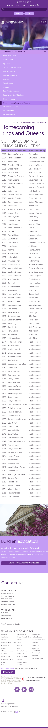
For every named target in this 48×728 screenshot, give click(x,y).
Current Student (7, 596)
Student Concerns (10, 107)
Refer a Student (22, 656)
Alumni (3, 648)
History (19, 640)
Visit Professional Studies (10, 624)
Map (8, 5)
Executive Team (9, 56)
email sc (8, 672)
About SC (4, 634)
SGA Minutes (8, 111)
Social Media (21, 665)
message (16, 712)
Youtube (24, 689)
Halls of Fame (5, 665)
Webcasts (35, 655)
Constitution (8, 60)
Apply (19, 14)
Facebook (17, 689)
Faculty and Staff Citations (13, 95)
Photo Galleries (22, 651)
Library (19, 642)
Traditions (35, 642)
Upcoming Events (37, 653)
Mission (19, 645)
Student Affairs (9, 115)
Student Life (36, 634)
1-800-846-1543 (24, 2)
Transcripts (35, 645)
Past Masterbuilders (11, 91)
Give (29, 14)
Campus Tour (5, 656)
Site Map (4, 613)
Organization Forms (11, 75)
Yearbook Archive (37, 658)
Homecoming (9, 99)
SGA (18, 123)
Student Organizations (12, 67)
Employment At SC (7, 659)
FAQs (3, 662)
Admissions (5, 645)
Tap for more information (13, 52)
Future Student (7, 593)
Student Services (37, 637)
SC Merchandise (22, 662)
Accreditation (6, 616)
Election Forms (9, 71)
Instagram (31, 689)
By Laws (6, 63)
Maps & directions (25, 712)
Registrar (20, 659)
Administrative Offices (8, 642)
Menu (43, 22)
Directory (19, 5)
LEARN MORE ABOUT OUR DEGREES (24, 563)
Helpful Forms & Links (24, 637)
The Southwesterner (38, 640)
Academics (4, 637)
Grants (6, 79)
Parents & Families (8, 604)
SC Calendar (32, 5)
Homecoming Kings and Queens (16, 103)
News (18, 648)
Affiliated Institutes (7, 651)
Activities (11, 123)
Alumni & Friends (7, 602)
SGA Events (8, 83)
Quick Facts (20, 653)
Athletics (4, 653)
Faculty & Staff (6, 599)
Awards (6, 87)
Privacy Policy (6, 618)
